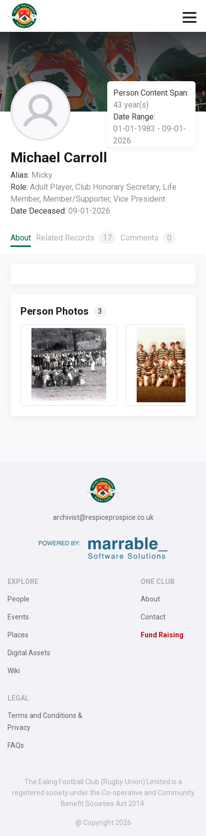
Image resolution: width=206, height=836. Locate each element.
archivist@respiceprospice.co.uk (103, 517)
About (20, 237)
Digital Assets (28, 653)
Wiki (13, 671)
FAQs (15, 745)
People (18, 599)
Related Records (76, 237)
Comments (148, 237)
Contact (153, 617)
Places (17, 635)
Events (18, 617)
